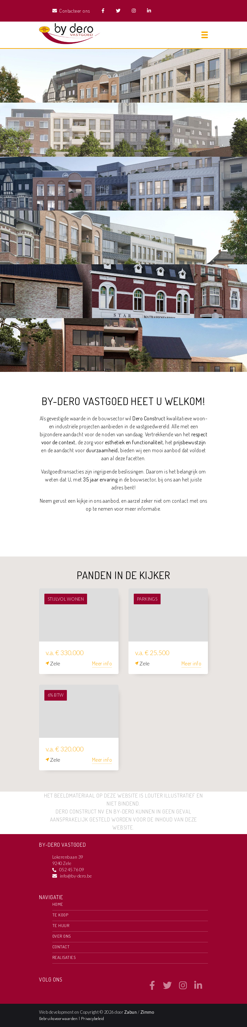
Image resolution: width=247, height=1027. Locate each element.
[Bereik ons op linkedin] (198, 987)
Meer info (102, 663)
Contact (61, 946)
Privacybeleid (92, 1018)
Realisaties (63, 957)
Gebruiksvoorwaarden (59, 1018)
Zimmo (147, 1012)
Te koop (60, 914)
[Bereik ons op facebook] (152, 987)
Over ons (61, 936)
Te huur (60, 925)
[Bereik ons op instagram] (182, 987)
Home (57, 904)
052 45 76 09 (71, 869)
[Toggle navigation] (204, 35)
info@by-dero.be (76, 876)
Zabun (130, 1012)
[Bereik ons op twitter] (167, 987)
